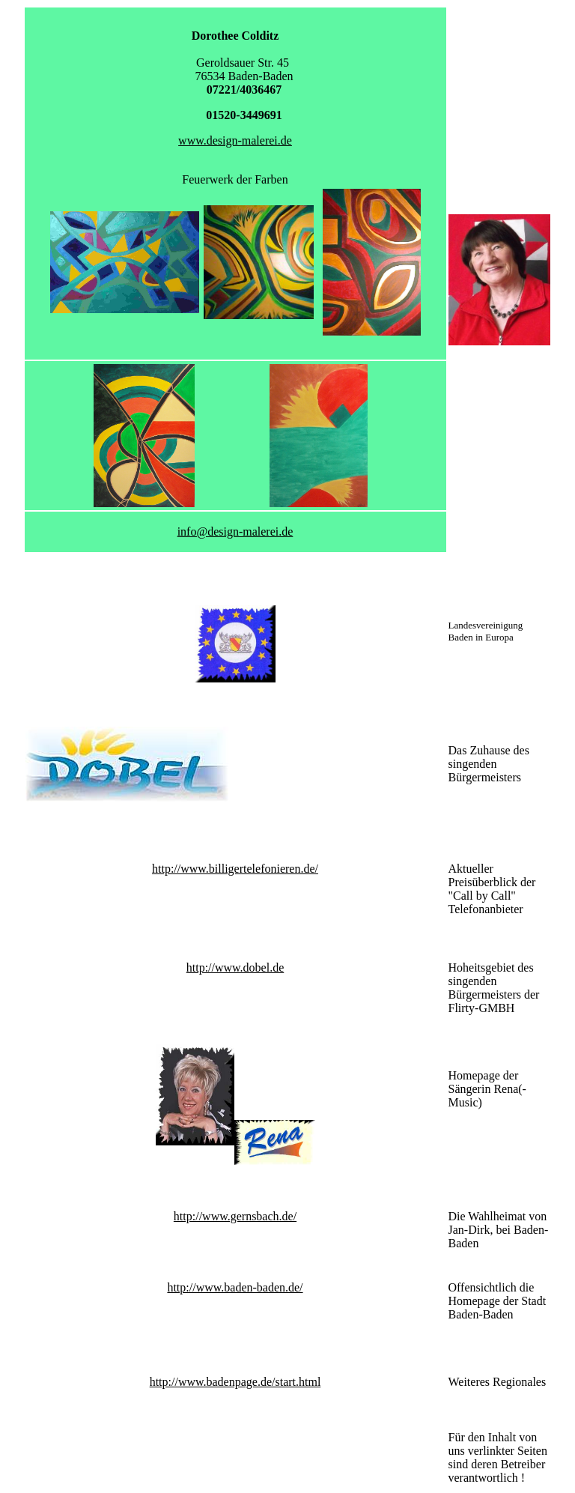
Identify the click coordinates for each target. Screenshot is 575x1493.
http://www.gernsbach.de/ (235, 1216)
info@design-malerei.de (235, 531)
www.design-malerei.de (235, 140)
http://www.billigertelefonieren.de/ (235, 868)
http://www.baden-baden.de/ (234, 1287)
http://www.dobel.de (235, 967)
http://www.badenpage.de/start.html (235, 1381)
